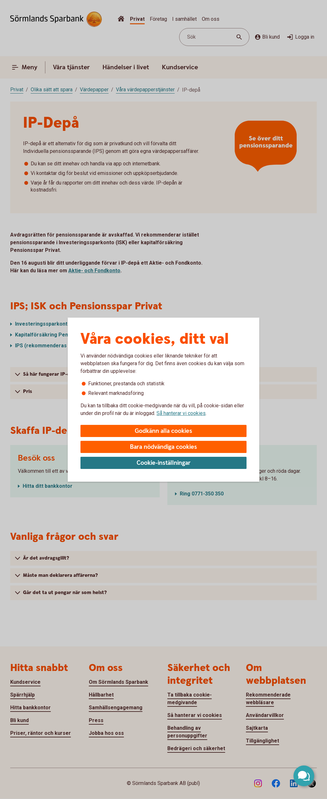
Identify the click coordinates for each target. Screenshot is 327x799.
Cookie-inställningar (164, 463)
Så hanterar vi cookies (181, 413)
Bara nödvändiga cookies (163, 447)
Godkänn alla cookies (163, 431)
